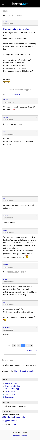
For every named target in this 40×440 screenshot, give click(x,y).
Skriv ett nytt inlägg (12, 386)
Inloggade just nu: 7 (9, 421)
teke (8, 417)
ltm (12, 417)
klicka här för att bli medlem (24, 371)
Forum (5, 11)
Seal (4, 132)
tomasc (5, 215)
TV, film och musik (16, 15)
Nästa (16, 94)
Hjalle (23, 417)
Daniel (13, 424)
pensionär (6, 328)
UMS (4, 417)
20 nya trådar (10, 391)
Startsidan (16, 435)
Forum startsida (11, 383)
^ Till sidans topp (30, 350)
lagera (5, 21)
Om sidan (24, 435)
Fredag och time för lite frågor (16, 29)
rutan (6, 265)
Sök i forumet (10, 394)
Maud (6, 100)
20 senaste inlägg (12, 389)
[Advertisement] (20, 173)
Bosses (17, 417)
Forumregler (10, 397)
